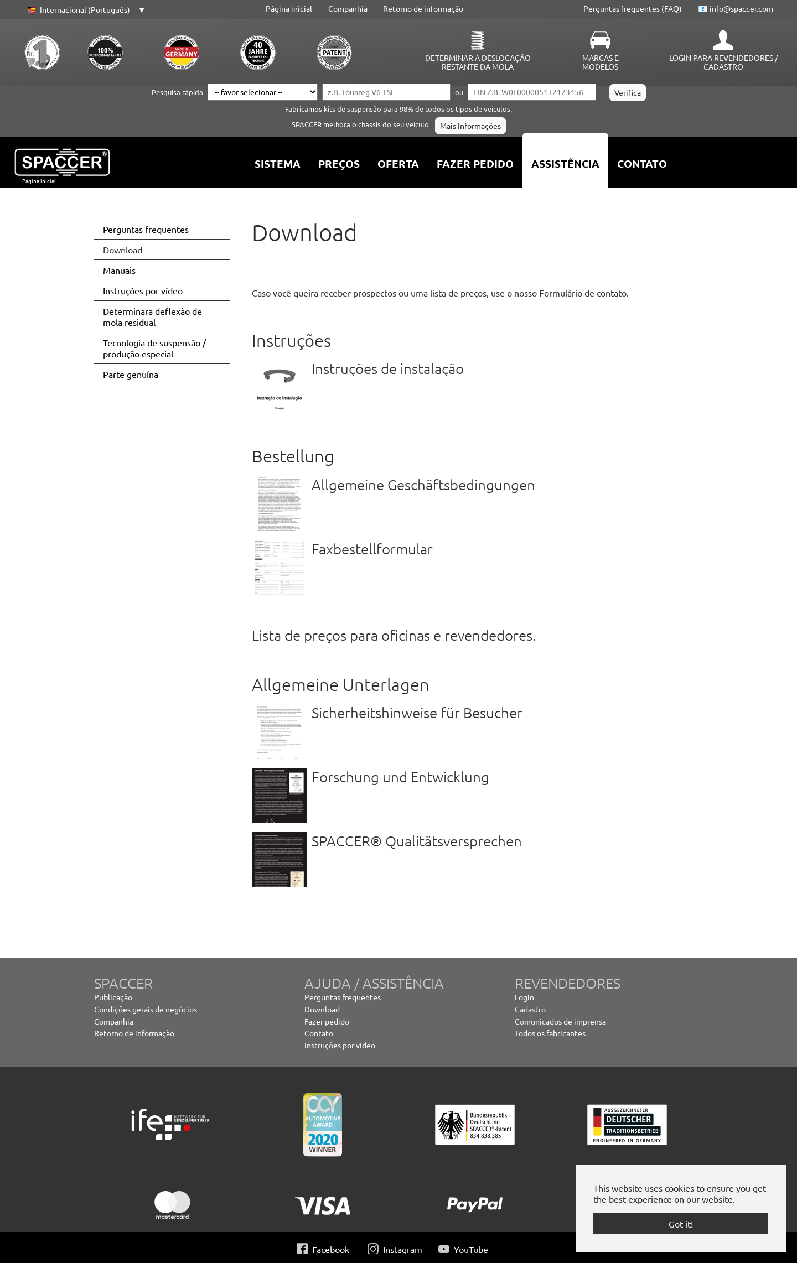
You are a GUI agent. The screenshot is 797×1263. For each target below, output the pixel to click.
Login (524, 997)
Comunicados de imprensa (560, 1021)
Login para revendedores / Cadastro (723, 62)
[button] (85, 10)
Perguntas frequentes (342, 997)
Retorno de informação (423, 8)
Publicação (113, 997)
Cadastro (530, 1009)
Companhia (348, 8)
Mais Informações (470, 126)
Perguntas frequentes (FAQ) (632, 8)
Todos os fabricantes (550, 1033)
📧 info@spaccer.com (735, 8)
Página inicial (289, 8)
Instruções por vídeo (339, 1045)
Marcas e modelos (600, 62)
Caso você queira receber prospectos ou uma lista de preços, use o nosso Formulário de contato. (440, 292)
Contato (318, 1033)
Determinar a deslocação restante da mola (478, 62)
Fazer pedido (326, 1021)
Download (322, 1009)
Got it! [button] (681, 1223)
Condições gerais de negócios (145, 1009)
